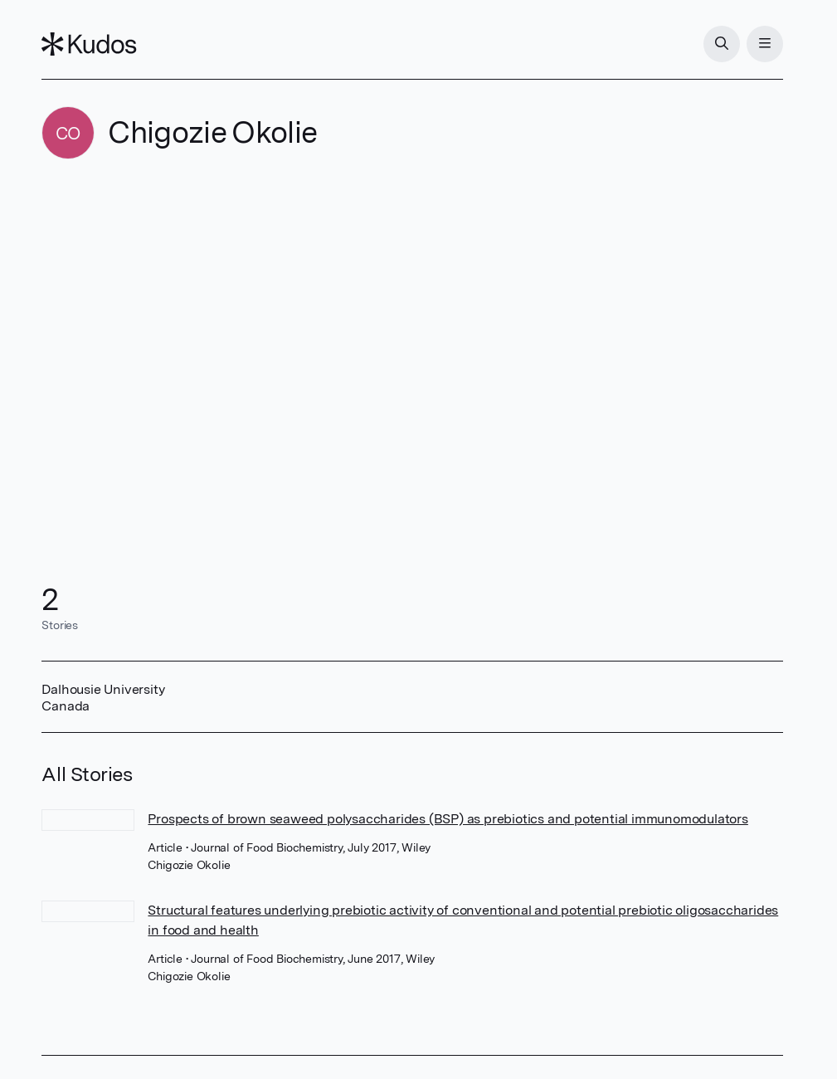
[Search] (721, 44)
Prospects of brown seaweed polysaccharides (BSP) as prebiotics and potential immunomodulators (447, 819)
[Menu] (765, 44)
